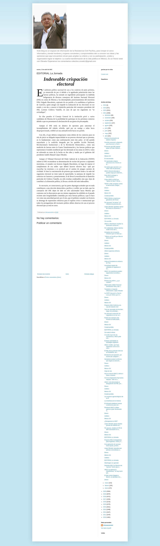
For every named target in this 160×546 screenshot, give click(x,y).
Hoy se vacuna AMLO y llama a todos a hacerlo (113, 374)
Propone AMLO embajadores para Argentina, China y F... (113, 440)
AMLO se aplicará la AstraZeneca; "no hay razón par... (113, 471)
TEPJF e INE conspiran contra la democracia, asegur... (113, 184)
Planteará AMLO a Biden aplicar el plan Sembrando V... (113, 409)
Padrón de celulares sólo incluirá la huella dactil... (112, 318)
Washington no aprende (111, 463)
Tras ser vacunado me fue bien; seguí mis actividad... (113, 310)
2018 (105, 496)
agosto (107, 125)
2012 (105, 512)
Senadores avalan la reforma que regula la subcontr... (113, 359)
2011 (105, 515)
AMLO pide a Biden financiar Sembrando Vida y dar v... (112, 285)
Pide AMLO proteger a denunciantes (111, 176)
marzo (107, 483)
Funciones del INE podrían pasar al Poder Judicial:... (112, 147)
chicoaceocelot (108, 525)
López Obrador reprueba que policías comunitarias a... (113, 449)
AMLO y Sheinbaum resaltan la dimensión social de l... (113, 224)
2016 (105, 502)
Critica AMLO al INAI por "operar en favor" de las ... (113, 180)
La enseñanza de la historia (112, 401)
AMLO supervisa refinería (112, 251)
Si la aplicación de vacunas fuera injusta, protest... (112, 445)
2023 (105, 108)
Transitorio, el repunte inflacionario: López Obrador (113, 289)
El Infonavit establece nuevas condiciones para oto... (113, 404)
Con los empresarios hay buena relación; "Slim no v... (113, 378)
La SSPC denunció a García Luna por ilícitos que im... (112, 294)
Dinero (106, 151)
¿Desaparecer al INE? (111, 421)
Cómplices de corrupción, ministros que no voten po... (113, 233)
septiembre (108, 123)
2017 (105, 499)
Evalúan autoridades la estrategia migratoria (111, 341)
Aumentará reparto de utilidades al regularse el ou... (112, 267)
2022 (105, 110)
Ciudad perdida (108, 196)
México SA (107, 156)
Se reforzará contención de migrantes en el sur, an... (112, 314)
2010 (105, 517)
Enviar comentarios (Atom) (53, 277)
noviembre (108, 118)
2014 (105, 507)
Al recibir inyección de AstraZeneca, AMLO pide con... (112, 336)
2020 (105, 491)
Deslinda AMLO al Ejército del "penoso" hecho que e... (113, 466)
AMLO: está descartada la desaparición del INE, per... (113, 382)
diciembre (108, 115)
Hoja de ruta (108, 371)
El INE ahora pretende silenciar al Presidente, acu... (113, 351)
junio (106, 131)
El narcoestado (108, 158)
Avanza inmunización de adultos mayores (111, 139)
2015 (105, 504)
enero (107, 488)
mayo (106, 133)
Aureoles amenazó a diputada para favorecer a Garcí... (113, 143)
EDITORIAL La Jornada (111, 218)
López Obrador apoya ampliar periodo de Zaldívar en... (113, 424)
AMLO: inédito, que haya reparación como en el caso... (111, 346)
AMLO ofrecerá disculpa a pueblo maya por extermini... (113, 171)
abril (106, 136)
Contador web (104, 74)
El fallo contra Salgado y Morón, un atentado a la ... (113, 476)
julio (106, 128)
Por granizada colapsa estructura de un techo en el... (112, 162)
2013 (105, 509)
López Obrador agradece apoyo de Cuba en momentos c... (113, 207)
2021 (105, 113)
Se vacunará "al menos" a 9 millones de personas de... (113, 203)
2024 (105, 105)
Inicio (67, 274)
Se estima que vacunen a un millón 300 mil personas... (112, 167)
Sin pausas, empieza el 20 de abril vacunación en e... (113, 428)
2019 (105, 494)
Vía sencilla (107, 221)
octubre (107, 120)
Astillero (106, 153)
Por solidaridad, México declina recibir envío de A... (113, 228)
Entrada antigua (89, 274)
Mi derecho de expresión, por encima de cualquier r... (113, 355)
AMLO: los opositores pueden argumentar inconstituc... (113, 272)
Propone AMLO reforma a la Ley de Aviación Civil (112, 306)
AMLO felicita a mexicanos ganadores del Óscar (112, 199)
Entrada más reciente (43, 274)
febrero (107, 485)
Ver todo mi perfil (106, 528)
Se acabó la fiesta (109, 332)
